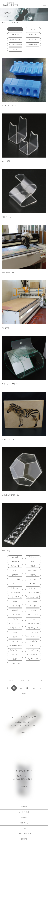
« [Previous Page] (28, 680)
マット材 (33, 606)
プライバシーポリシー (24, 833)
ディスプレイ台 (33, 650)
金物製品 (33, 575)
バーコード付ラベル (15, 597)
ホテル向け (32, 619)
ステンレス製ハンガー (32, 637)
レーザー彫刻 (15, 579)
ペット (15, 584)
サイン (32, 29)
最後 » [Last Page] (24, 694)
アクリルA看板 (33, 601)
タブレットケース (33, 654)
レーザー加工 (32, 570)
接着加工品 (15, 34)
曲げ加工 (15, 557)
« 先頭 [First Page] (22, 680)
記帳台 (15, 637)
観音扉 (15, 659)
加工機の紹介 (32, 44)
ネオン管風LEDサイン (15, 645)
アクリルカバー (33, 588)
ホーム (5, 22)
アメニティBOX (32, 632)
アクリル (33, 579)
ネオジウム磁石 (33, 614)
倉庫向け (15, 601)
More (24, 733)
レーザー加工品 (15, 39)
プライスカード (33, 628)
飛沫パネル (32, 557)
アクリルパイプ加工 (15, 663)
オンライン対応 (24, 812)
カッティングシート (32, 592)
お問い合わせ (24, 823)
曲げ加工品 (32, 34)
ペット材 (15, 641)
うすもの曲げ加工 (33, 641)
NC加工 (15, 570)
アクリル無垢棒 (15, 614)
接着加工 (15, 575)
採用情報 (24, 839)
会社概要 (24, 806)
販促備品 (15, 610)
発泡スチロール (15, 650)
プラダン (15, 619)
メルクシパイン (15, 654)
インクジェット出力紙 (32, 597)
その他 (15, 49)
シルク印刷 (32, 610)
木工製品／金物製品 (15, 44)
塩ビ (32, 561)
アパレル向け (15, 566)
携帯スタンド (15, 588)
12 (27, 688)
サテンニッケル (15, 628)
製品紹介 (24, 817)
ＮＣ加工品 (32, 39)
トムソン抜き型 (15, 606)
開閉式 (15, 632)
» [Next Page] (40, 688)
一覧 (15, 29)
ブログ (24, 828)
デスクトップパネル (15, 623)
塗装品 (32, 566)
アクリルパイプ (33, 659)
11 (21, 688)
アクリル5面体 (15, 592)
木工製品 (33, 584)
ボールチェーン (15, 561)
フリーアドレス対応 (32, 623)
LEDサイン (32, 645)
